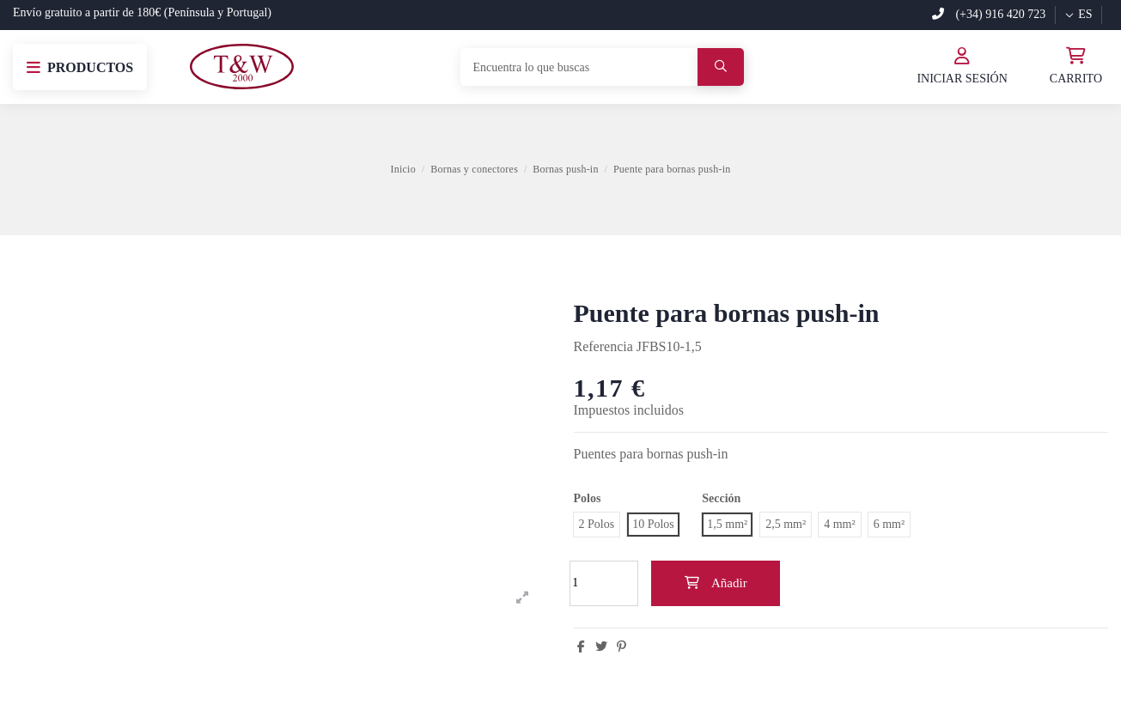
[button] (80, 67)
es (1078, 14)
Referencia (603, 346)
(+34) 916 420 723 (988, 14)
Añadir (715, 583)
